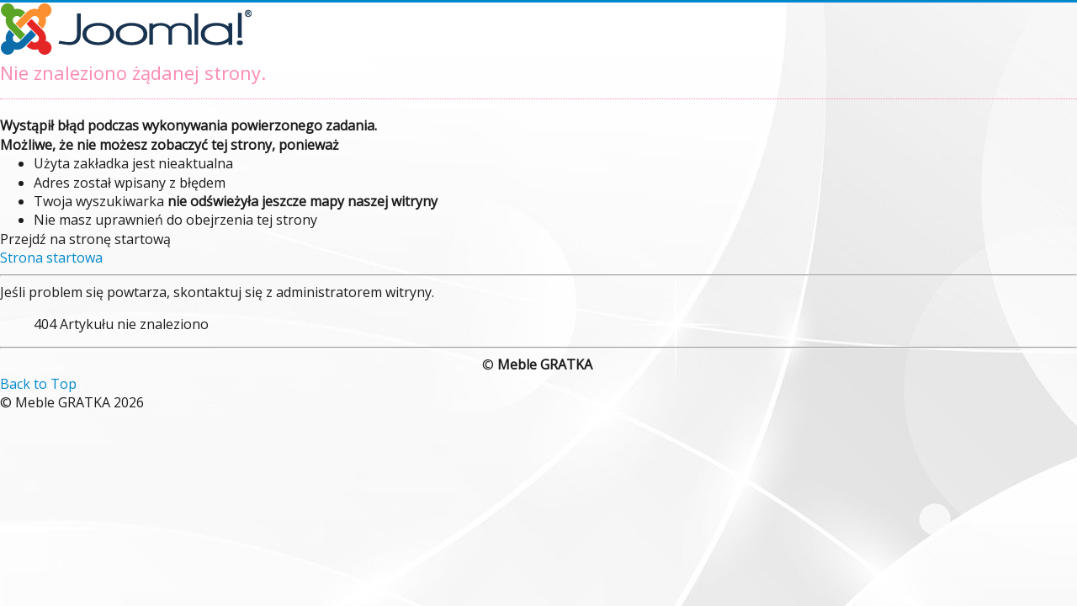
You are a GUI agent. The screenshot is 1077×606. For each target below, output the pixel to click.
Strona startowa (51, 257)
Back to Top (38, 384)
